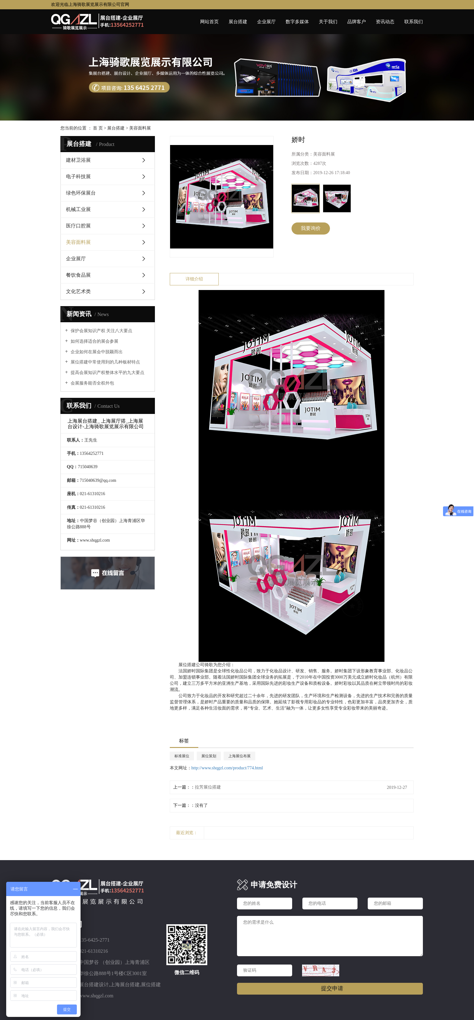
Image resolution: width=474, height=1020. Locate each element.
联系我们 (413, 22)
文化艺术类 (78, 291)
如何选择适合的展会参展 (93, 341)
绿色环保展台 (81, 193)
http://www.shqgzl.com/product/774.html (227, 768)
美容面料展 (140, 128)
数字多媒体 (297, 22)
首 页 (98, 128)
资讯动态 (385, 22)
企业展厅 (266, 22)
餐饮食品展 (78, 275)
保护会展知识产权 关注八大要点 (100, 330)
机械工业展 (78, 209)
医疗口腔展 (78, 225)
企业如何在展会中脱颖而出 (96, 352)
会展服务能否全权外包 (91, 383)
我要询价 (311, 228)
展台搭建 (238, 22)
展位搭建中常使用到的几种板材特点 (104, 362)
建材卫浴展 (78, 160)
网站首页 (209, 22)
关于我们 (328, 22)
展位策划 (208, 756)
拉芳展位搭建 (208, 787)
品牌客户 (356, 22)
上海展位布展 (239, 756)
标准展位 (181, 756)
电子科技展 (78, 176)
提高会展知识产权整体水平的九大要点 (106, 372)
